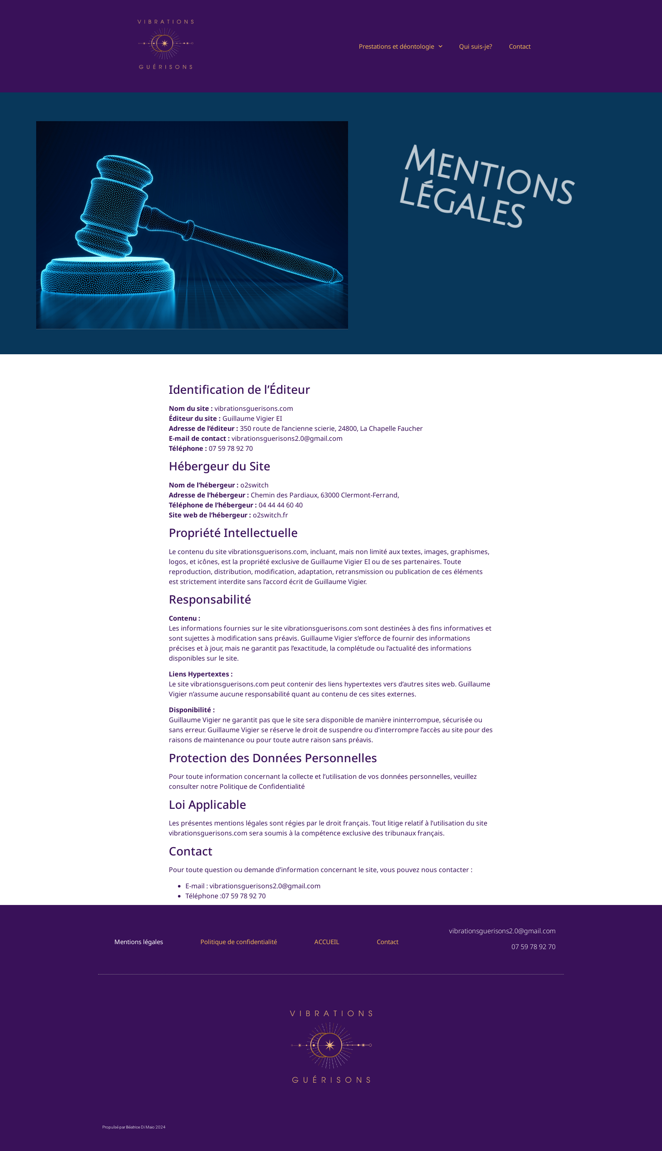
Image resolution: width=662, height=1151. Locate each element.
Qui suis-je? (475, 46)
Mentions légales (138, 941)
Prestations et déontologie (401, 46)
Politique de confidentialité (238, 941)
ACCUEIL (326, 941)
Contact (520, 46)
